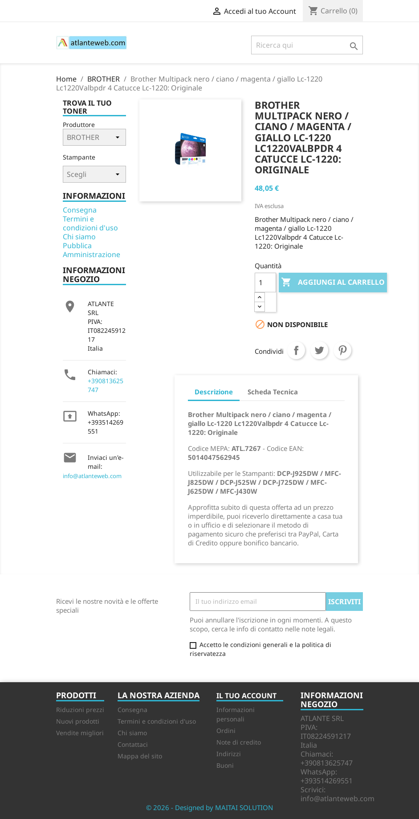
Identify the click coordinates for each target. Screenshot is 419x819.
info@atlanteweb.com (92, 476)
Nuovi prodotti (77, 721)
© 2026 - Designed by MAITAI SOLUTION (209, 807)
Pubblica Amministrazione (91, 250)
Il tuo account (246, 695)
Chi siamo (79, 237)
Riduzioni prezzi (80, 709)
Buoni (225, 765)
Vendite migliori (80, 733)
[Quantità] (265, 282)
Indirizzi (228, 753)
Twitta (319, 350)
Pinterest (342, 350)
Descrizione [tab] (214, 391)
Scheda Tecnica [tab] (273, 391)
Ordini (226, 730)
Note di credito (238, 742)
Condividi (296, 350)
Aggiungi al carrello (333, 282)
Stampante (79, 157)
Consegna (80, 210)
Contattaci (133, 744)
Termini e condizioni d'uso (90, 223)
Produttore (79, 124)
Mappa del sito (140, 756)
